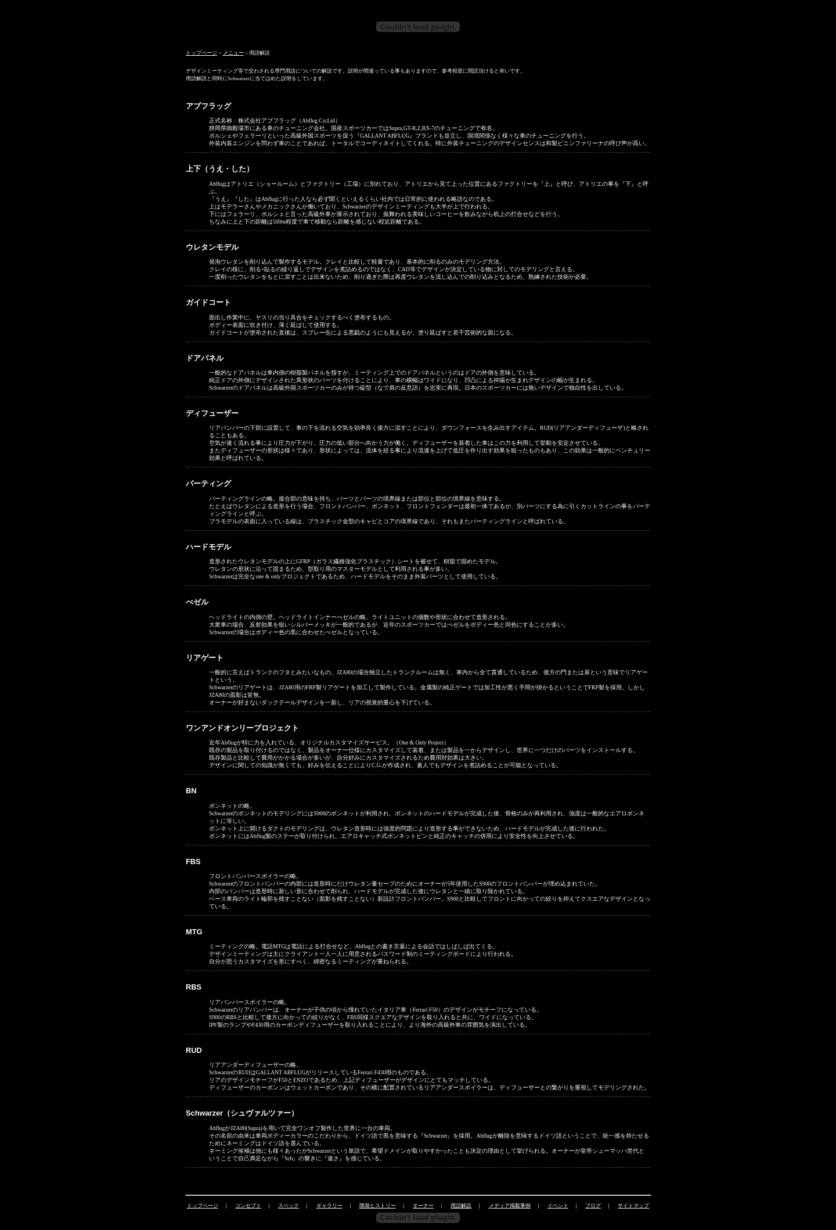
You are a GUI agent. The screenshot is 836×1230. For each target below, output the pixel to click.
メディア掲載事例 (510, 1206)
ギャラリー (329, 1206)
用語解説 (461, 1206)
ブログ (593, 1206)
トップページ (201, 53)
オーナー (423, 1206)
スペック (288, 1206)
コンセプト (248, 1206)
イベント (557, 1206)
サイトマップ (633, 1206)
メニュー (233, 53)
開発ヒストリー (377, 1206)
